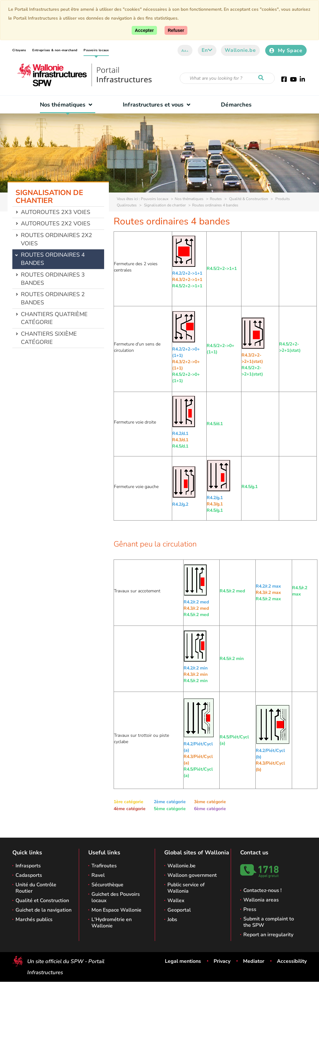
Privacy (222, 961)
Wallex (176, 900)
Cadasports (29, 875)
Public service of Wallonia (186, 888)
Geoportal (179, 910)
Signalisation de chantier (164, 205)
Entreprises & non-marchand (54, 50)
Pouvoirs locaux (96, 50)
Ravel (98, 875)
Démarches (236, 104)
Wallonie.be (240, 50)
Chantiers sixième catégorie (49, 338)
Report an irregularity (268, 935)
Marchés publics (34, 919)
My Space (286, 50)
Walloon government (192, 875)
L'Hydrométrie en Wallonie (111, 922)
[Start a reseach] (262, 78)
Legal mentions (183, 961)
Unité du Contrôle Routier (36, 888)
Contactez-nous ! (262, 890)
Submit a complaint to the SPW (268, 922)
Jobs (172, 919)
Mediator (253, 961)
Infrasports (28, 866)
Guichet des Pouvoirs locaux (115, 897)
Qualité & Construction (248, 198)
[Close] (176, 30)
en (207, 50)
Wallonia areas (261, 900)
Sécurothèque (107, 885)
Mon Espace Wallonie (116, 910)
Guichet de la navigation (44, 910)
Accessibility (292, 961)
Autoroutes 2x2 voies (55, 223)
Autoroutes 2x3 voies (55, 212)
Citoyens (19, 50)
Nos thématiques (67, 104)
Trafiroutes (104, 866)
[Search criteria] (227, 78)
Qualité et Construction (42, 900)
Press (249, 909)
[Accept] (144, 30)
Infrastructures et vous (158, 104)
